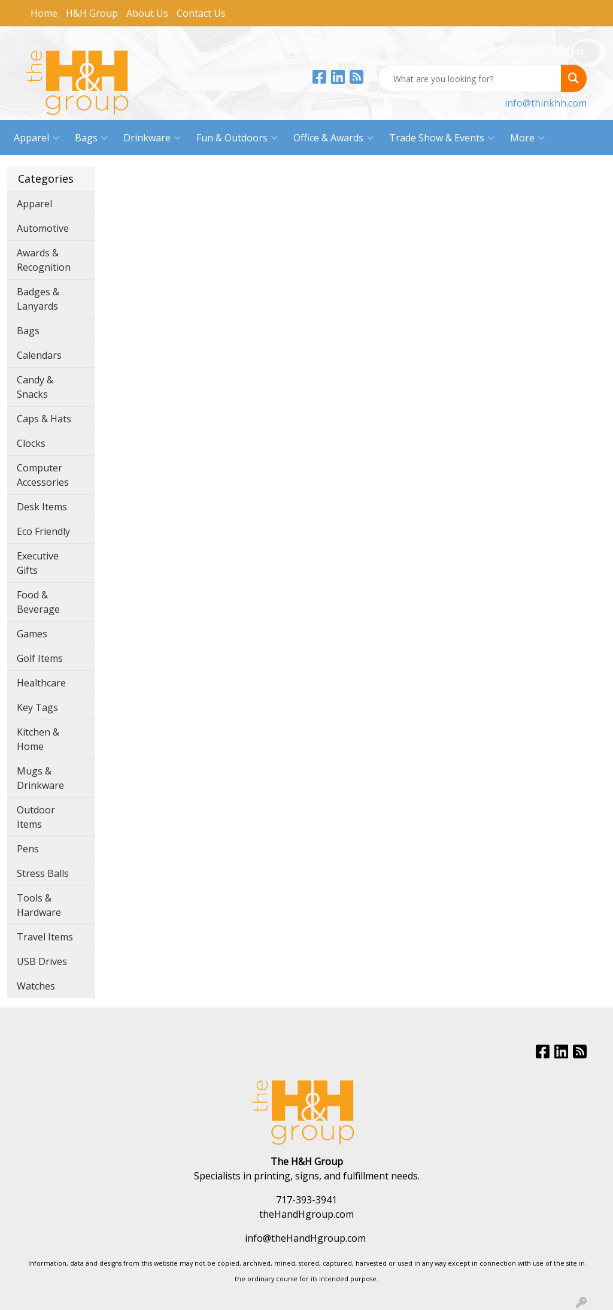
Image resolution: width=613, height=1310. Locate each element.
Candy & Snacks (35, 387)
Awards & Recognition (44, 260)
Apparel (36, 138)
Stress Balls (43, 873)
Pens (28, 848)
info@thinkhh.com (546, 103)
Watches (36, 986)
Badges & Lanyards (38, 299)
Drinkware (152, 138)
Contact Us (201, 13)
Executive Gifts (38, 563)
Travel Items (45, 936)
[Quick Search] (470, 78)
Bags (91, 138)
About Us (147, 13)
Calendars (39, 355)
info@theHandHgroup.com (305, 1238)
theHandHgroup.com (306, 1214)
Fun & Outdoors (237, 138)
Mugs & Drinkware (40, 778)
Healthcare (41, 682)
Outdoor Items (36, 817)
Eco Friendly (43, 531)
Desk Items (42, 506)
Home (44, 13)
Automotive (43, 228)
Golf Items (40, 658)
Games (32, 633)
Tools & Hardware (39, 905)
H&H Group (92, 13)
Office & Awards (333, 138)
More (527, 138)
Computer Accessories (43, 475)
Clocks (31, 443)
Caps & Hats (44, 418)
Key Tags (37, 707)
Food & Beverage (38, 602)
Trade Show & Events (441, 138)
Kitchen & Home (38, 739)
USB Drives (42, 961)
